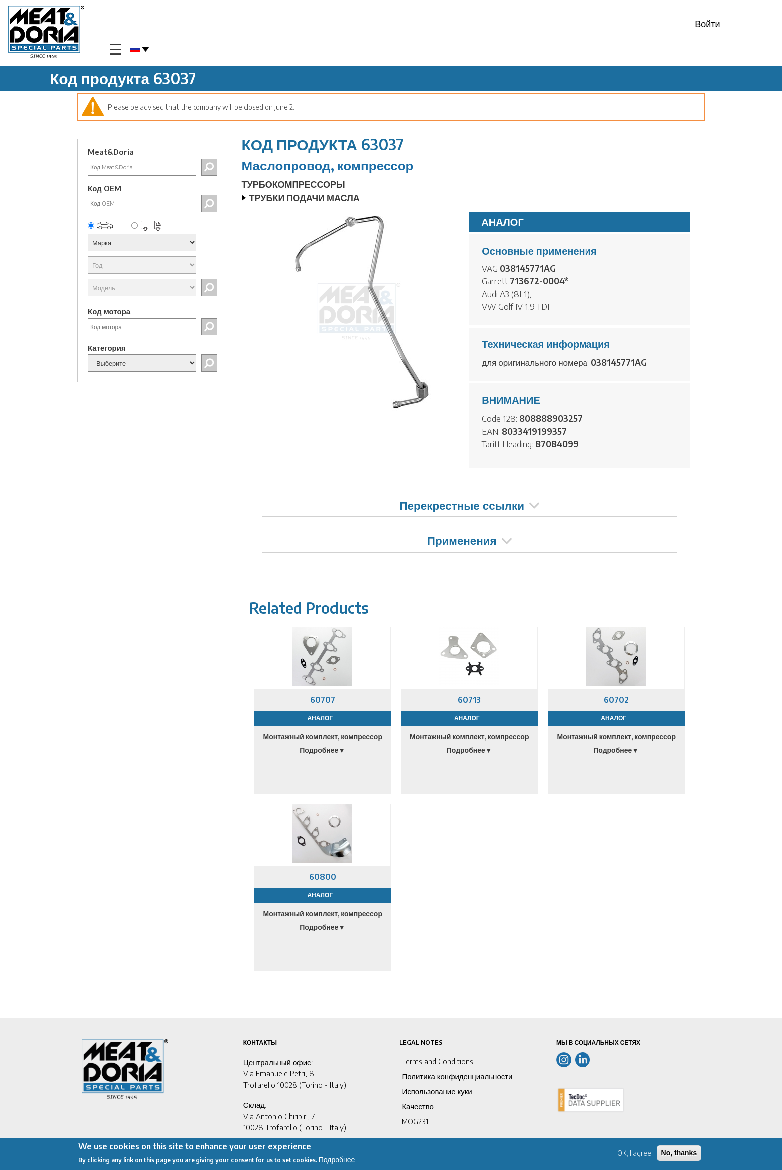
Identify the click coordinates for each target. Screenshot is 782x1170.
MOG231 (415, 1121)
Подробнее (337, 1159)
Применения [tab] (469, 540)
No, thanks (679, 1153)
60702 (616, 700)
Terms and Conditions (437, 1061)
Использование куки (437, 1091)
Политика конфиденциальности (457, 1076)
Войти (707, 23)
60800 (322, 877)
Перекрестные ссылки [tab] (469, 505)
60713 (469, 700)
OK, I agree (634, 1153)
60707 (322, 700)
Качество (417, 1106)
